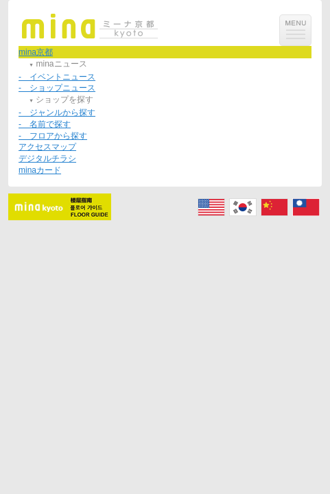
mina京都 (36, 52)
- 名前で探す (45, 124)
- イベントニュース (57, 77)
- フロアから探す (53, 136)
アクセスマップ (47, 147)
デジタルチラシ (47, 158)
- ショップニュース (57, 88)
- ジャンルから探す (57, 112)
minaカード (40, 170)
